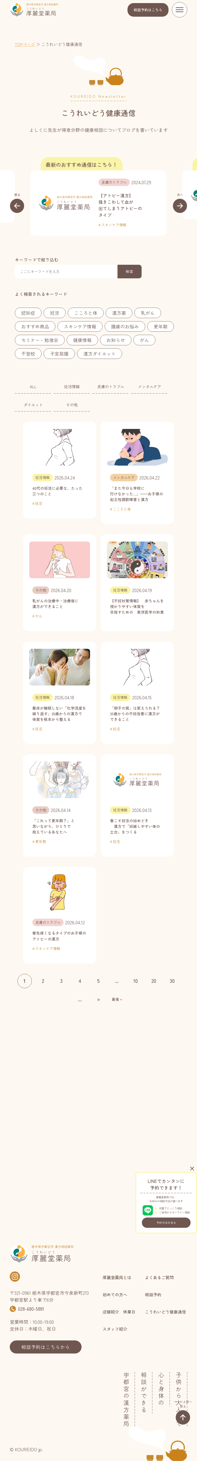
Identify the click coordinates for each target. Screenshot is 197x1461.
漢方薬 (119, 312)
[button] (17, 202)
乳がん (148, 312)
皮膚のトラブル (114, 182)
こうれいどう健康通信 (165, 1312)
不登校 (28, 353)
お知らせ (115, 340)
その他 (72, 404)
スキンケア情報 (113, 224)
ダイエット (33, 404)
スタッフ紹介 (115, 1329)
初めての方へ (115, 1294)
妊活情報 (72, 386)
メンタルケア (149, 386)
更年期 (161, 326)
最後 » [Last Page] (117, 999)
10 (135, 980)
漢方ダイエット (99, 353)
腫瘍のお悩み (125, 326)
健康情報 (82, 340)
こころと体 (85, 312)
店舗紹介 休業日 (119, 1312)
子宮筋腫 (59, 353)
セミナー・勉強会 (39, 340)
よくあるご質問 (159, 1277)
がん (144, 340)
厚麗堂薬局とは (117, 1277)
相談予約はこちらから (45, 1347)
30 (172, 980)
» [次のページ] (98, 999)
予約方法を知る (166, 1222)
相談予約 (148, 9)
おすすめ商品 (35, 326)
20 (153, 980)
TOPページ (25, 44)
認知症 (28, 312)
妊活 (54, 312)
